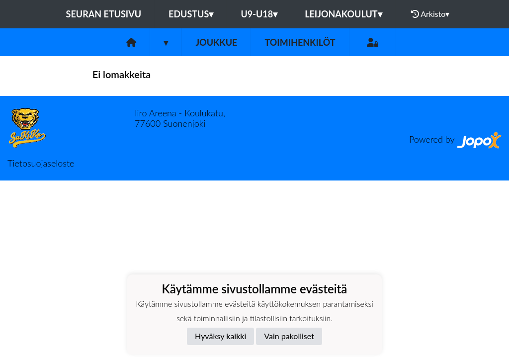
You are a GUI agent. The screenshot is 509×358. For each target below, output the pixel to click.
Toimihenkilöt (299, 42)
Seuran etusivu (104, 13)
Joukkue (216, 42)
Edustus (191, 13)
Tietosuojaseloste (40, 163)
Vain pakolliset (289, 336)
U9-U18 (259, 13)
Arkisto (430, 14)
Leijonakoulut (343, 13)
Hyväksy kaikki (220, 336)
